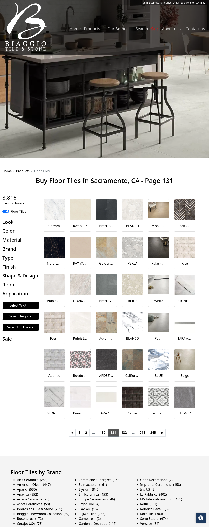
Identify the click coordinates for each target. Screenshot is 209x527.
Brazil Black (106, 226)
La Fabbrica (153, 494)
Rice (185, 263)
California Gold (132, 375)
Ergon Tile (89, 504)
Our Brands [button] (118, 28)
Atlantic (54, 375)
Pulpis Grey (54, 301)
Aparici (27, 489)
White (158, 301)
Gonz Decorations (158, 480)
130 (102, 432)
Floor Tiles (18, 211)
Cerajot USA (29, 523)
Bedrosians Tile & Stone (39, 509)
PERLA (132, 263)
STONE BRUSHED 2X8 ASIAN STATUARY (185, 301)
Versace (149, 523)
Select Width (19, 305)
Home (75, 28)
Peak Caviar (185, 226)
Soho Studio (154, 518)
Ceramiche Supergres (99, 480)
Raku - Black (159, 263)
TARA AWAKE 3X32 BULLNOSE (185, 338)
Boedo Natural (80, 375)
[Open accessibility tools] (201, 518)
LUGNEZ (185, 413)
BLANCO (132, 226)
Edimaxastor (93, 484)
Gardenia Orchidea (97, 523)
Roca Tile (151, 514)
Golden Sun (106, 263)
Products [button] (92, 28)
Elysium (89, 489)
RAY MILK (80, 226)
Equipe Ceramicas (97, 499)
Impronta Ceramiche (160, 484)
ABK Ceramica (32, 480)
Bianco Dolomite (80, 413)
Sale (155, 28)
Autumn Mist (106, 338)
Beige (184, 375)
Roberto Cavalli (154, 509)
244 (142, 432)
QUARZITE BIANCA (80, 301)
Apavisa (27, 494)
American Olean (34, 484)
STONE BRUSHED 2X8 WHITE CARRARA (54, 413)
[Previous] (72, 433)
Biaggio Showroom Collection (43, 514)
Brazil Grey (106, 301)
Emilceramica (93, 494)
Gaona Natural (159, 413)
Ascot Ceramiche (33, 504)
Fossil (54, 338)
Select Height (19, 316)
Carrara (54, 226)
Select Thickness (19, 327)
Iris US (147, 489)
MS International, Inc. (161, 499)
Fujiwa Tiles (92, 514)
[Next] (162, 433)
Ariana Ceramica (33, 499)
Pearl (159, 338)
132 (124, 432)
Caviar (132, 413)
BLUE (159, 375)
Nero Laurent (54, 263)
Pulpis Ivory (80, 338)
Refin (148, 504)
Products (23, 171)
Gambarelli (90, 518)
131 (113, 432)
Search (142, 28)
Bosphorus (30, 518)
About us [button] (170, 28)
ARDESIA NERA (106, 375)
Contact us (195, 28)
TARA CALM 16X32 (106, 413)
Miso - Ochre (159, 226)
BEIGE (132, 301)
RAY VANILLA (80, 263)
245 (153, 432)
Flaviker (89, 509)
